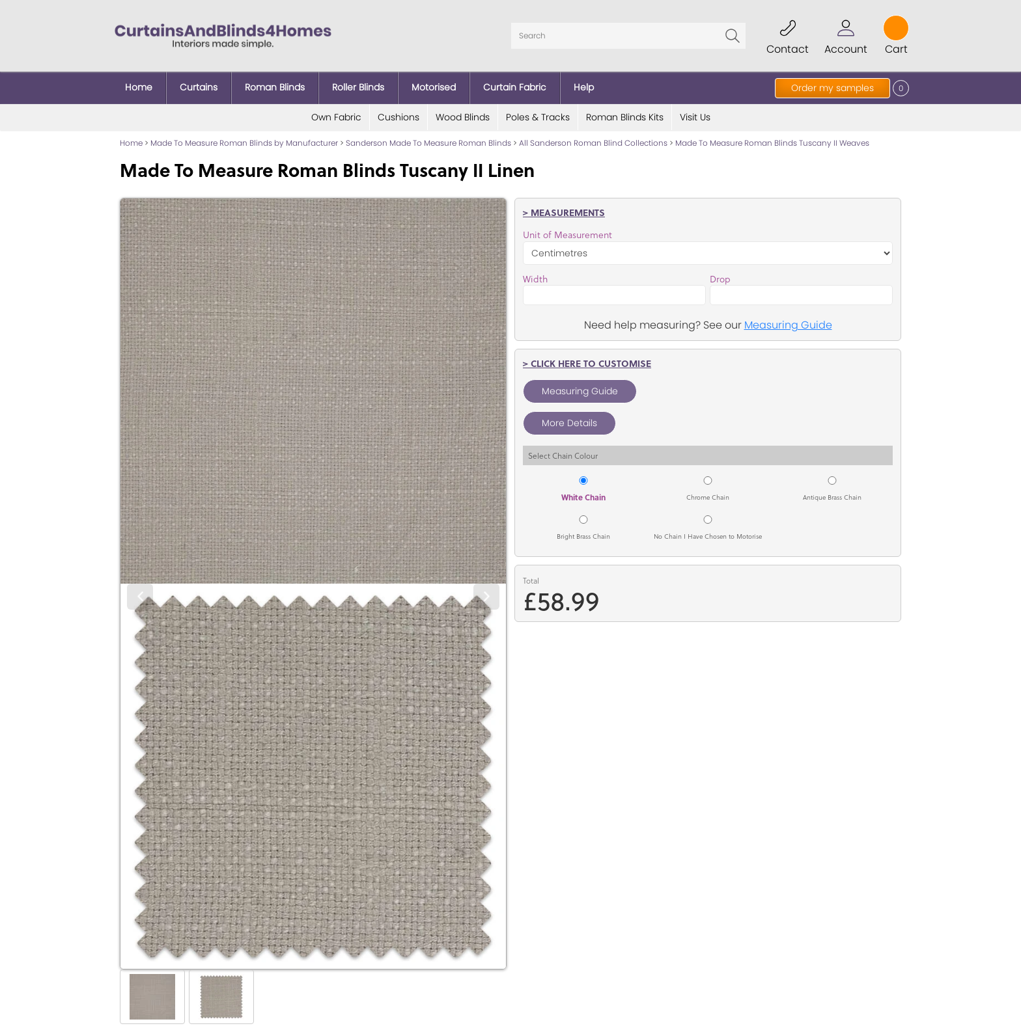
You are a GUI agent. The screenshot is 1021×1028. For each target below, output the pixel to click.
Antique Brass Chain (832, 497)
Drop (720, 279)
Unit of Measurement (567, 234)
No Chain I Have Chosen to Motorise (708, 536)
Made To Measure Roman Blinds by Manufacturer (244, 142)
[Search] (628, 36)
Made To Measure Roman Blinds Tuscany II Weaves (772, 142)
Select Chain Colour (563, 455)
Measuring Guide (788, 325)
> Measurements (564, 212)
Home (131, 142)
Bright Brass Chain (583, 536)
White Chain (583, 497)
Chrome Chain (707, 497)
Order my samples (832, 87)
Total (531, 580)
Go (733, 36)
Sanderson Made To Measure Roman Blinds (428, 142)
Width (535, 279)
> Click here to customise (587, 363)
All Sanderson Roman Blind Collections (593, 142)
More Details (569, 422)
